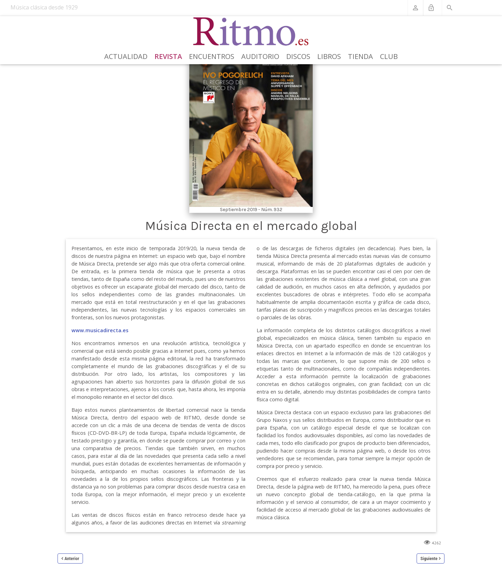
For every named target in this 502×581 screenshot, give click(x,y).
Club (389, 56)
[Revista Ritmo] (251, 31)
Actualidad (125, 56)
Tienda (360, 56)
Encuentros (211, 56)
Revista (168, 56)
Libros (329, 56)
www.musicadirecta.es (99, 330)
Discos (298, 56)
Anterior (71, 558)
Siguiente (429, 558)
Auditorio (260, 56)
